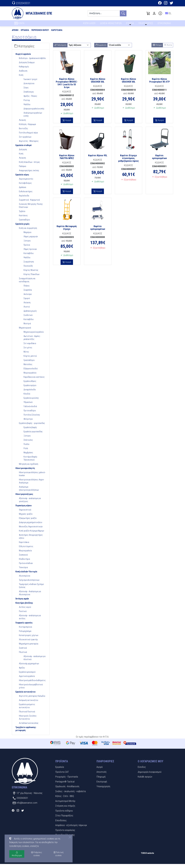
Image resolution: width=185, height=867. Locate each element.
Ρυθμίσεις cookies (22, 862)
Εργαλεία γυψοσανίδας (33, 434)
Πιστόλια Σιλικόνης (32, 417)
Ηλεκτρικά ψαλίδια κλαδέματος (32, 683)
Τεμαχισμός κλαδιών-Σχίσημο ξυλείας (31, 588)
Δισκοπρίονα (29, 86)
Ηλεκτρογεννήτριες (24, 497)
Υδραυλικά (28, 405)
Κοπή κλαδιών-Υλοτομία (26, 574)
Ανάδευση (23, 74)
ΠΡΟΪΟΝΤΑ (26, 25)
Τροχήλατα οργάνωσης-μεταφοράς (25, 731)
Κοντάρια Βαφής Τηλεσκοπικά (30, 461)
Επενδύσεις (61, 823)
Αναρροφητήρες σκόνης (29, 173)
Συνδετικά (28, 318)
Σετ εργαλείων (25, 140)
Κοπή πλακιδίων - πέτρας (29, 165)
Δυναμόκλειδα (30, 392)
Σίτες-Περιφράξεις (64, 818)
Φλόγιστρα (28, 422)
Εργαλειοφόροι (30, 388)
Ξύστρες (27, 243)
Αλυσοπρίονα (24, 579)
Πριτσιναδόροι (30, 413)
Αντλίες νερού (25, 610)
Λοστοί (27, 309)
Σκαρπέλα (28, 293)
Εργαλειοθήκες (30, 384)
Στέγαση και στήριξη (65, 808)
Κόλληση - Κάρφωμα (27, 127)
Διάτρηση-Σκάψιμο (27, 65)
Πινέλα (26, 447)
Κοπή (21, 78)
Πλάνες (27, 288)
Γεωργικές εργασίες (24, 625)
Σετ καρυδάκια (30, 346)
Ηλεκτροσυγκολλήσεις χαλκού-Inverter (32, 476)
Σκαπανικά (23, 558)
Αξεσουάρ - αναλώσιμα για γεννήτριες (30, 502)
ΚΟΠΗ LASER (89, 24)
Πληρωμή (101, 779)
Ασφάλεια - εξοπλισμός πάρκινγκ (71, 828)
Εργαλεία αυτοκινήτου (25, 695)
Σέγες (26, 90)
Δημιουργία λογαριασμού (149, 774)
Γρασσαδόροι (24, 222)
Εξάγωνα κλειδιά (30, 371)
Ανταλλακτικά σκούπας (28, 726)
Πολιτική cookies (58, 854)
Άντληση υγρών (22, 601)
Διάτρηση (23, 152)
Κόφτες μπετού (30, 359)
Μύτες (26, 354)
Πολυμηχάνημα (25, 634)
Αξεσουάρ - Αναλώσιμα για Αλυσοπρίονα (30, 596)
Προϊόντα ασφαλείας (65, 833)
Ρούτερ (27, 103)
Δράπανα (22, 190)
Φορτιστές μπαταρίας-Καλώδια (32, 699)
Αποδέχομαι (17, 854)
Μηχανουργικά (25, 330)
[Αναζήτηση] (104, 13)
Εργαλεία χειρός (22, 227)
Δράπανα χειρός (30, 314)
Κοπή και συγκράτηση (28, 231)
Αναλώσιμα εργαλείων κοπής (33, 117)
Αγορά (68, 123)
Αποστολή (101, 774)
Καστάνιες (23, 218)
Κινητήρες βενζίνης (24, 606)
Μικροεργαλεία (30, 375)
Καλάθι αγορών (145, 779)
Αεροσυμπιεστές (26, 182)
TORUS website (147, 856)
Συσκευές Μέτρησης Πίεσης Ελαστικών (31, 208)
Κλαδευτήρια (24, 562)
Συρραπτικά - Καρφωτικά (29, 203)
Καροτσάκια (56, 33)
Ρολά (26, 451)
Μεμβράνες (28, 455)
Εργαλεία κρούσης (31, 401)
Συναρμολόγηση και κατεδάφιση (27, 283)
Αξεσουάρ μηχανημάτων (29, 666)
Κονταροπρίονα (25, 630)
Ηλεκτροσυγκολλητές (25, 471)
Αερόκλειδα (24, 198)
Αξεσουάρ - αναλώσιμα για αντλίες (30, 620)
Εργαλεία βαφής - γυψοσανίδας (32, 426)
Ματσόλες (28, 367)
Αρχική (15, 33)
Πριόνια (27, 248)
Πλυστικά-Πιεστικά (27, 714)
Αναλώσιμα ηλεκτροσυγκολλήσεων (29, 491)
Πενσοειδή (28, 269)
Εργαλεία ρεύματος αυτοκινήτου (27, 708)
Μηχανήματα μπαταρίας (28, 646)
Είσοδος (142, 770)
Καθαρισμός (24, 69)
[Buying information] (160, 13)
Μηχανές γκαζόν (26, 517)
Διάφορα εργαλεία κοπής (34, 111)
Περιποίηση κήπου (40, 33)
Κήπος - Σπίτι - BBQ (64, 799)
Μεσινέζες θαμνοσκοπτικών (31, 529)
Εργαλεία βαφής (30, 430)
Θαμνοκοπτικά (25, 512)
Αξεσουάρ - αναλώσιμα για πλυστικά (34, 660)
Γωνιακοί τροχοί (30, 82)
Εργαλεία (25, 33)
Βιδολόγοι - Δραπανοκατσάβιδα (32, 61)
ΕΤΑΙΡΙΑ (130, 24)
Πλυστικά (23, 655)
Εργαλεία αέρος (22, 177)
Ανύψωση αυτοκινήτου (28, 703)
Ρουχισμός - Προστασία (66, 779)
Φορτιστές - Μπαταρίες (29, 144)
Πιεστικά (22, 614)
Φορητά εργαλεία (23, 57)
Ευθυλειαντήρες (26, 194)
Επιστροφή (102, 784)
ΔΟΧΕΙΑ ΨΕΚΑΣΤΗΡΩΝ (111, 24)
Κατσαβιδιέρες (25, 186)
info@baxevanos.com (26, 805)
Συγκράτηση (29, 264)
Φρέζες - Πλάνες (30, 99)
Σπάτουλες (28, 443)
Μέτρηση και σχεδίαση (28, 467)
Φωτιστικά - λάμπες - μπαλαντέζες (32, 340)
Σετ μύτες (28, 350)
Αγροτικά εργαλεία (27, 679)
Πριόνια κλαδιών (26, 566)
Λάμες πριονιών (30, 252)
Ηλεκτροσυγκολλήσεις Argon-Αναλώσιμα (31, 484)
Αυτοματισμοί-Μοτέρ (65, 803)
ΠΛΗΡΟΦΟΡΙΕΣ (146, 24)
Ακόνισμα (28, 297)
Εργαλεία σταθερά (23, 148)
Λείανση (22, 123)
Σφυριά (27, 301)
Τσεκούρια (23, 570)
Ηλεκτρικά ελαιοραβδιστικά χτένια (31, 689)
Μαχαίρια (27, 235)
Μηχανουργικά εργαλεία (34, 335)
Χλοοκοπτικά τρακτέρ (28, 642)
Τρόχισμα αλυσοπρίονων (29, 583)
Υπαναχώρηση (103, 789)
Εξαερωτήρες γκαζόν (28, 521)
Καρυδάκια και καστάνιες (34, 380)
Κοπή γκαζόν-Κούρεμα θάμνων (31, 533)
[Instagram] (165, 3)
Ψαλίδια (27, 107)
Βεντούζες (23, 131)
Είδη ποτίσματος (26, 549)
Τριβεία (22, 214)
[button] (148, 13)
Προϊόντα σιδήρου (64, 813)
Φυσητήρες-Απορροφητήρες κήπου (31, 539)
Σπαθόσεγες (29, 95)
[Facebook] (160, 3)
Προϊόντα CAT (62, 774)
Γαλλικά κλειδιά (30, 409)
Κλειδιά (27, 396)
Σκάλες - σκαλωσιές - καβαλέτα (70, 794)
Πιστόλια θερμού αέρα (28, 135)
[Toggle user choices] (154, 13)
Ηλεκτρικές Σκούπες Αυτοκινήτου (28, 720)
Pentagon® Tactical (64, 784)
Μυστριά (27, 326)
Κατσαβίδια (28, 256)
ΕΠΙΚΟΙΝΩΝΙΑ (164, 24)
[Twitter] (171, 3)
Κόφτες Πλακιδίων (31, 277)
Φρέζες (22, 670)
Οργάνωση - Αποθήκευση (67, 789)
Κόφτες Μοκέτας (31, 273)
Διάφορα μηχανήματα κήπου (30, 525)
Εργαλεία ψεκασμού (27, 675)
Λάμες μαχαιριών (31, 239)
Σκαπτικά (23, 651)
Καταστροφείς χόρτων (28, 638)
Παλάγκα (22, 169)
